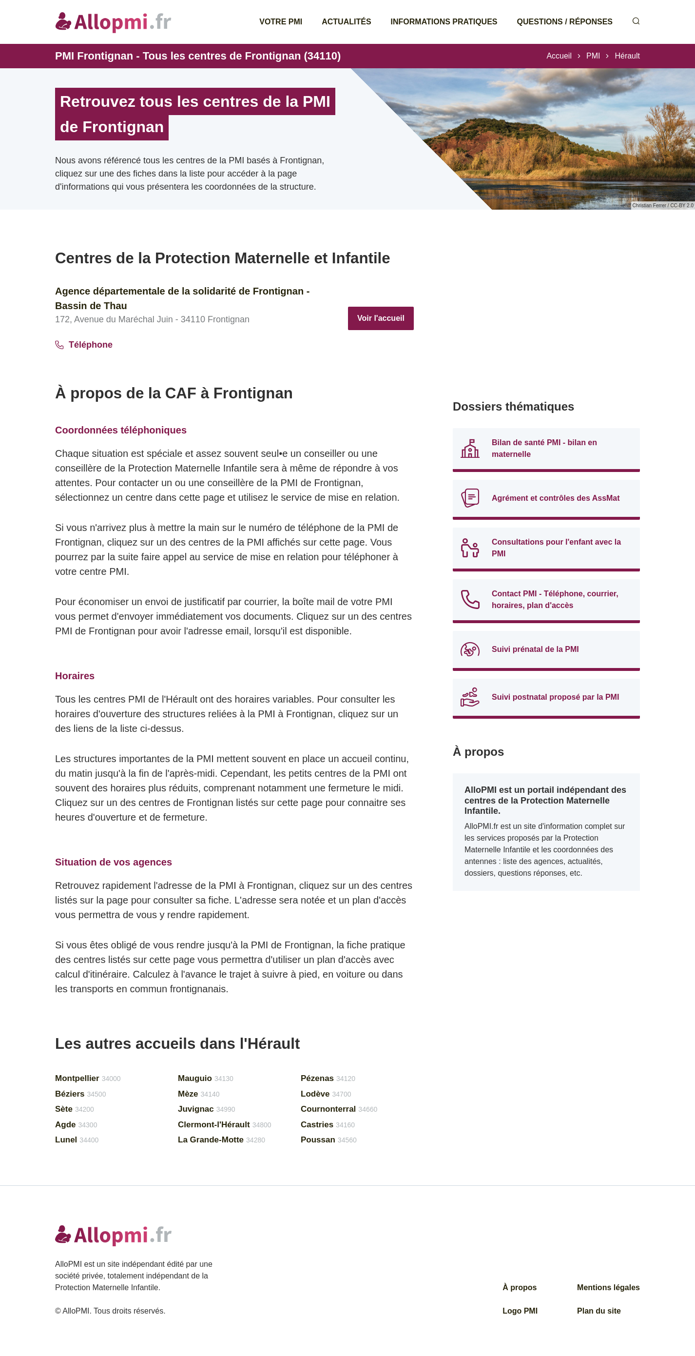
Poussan (329, 1139)
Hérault (627, 56)
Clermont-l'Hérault (224, 1124)
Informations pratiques (444, 22)
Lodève (326, 1094)
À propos (519, 1287)
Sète (74, 1109)
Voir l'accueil (381, 318)
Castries (328, 1124)
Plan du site (599, 1311)
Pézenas (328, 1078)
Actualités (346, 22)
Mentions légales (608, 1287)
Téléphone (84, 345)
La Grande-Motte (221, 1139)
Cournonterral (339, 1109)
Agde (76, 1124)
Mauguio (205, 1078)
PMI (593, 56)
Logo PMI (520, 1311)
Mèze (199, 1094)
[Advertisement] (546, 317)
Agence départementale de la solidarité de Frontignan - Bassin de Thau (182, 298)
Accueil (559, 56)
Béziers (80, 1094)
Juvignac (206, 1109)
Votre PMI (280, 22)
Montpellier (88, 1078)
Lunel (76, 1139)
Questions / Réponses (565, 22)
